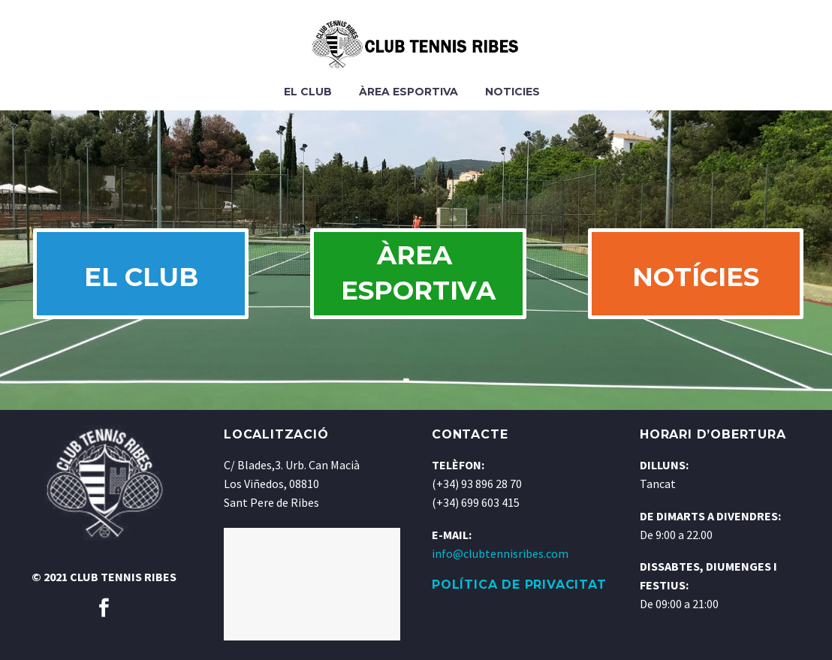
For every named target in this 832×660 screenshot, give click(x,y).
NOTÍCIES (693, 286)
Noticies (512, 91)
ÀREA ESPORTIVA (421, 283)
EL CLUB (139, 286)
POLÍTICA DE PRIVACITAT (519, 604)
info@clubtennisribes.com (500, 572)
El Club (308, 91)
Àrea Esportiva (408, 91)
